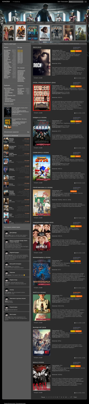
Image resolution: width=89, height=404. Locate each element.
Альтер (12, 289)
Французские (21, 77)
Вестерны (6, 54)
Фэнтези (6, 77)
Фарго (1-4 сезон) (39, 292)
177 (71, 397)
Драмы (6, 60)
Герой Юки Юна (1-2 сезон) (42, 187)
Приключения (7, 69)
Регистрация (64, 1)
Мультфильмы (8, 67)
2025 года (20, 50)
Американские (21, 70)
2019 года (20, 58)
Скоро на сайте (9, 104)
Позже (75, 397)
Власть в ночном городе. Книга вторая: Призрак (18, 241)
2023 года (20, 52)
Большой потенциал (15, 263)
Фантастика (7, 76)
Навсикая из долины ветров (18, 298)
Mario (6, 301)
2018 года (20, 59)
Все (28, 132)
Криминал (6, 64)
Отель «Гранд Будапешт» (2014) (44, 82)
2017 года (20, 60)
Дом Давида (13, 232)
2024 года (20, 51)
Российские (21, 73)
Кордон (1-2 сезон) (39, 117)
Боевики (6, 51)
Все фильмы (7, 50)
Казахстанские (21, 78)
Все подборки (7, 88)
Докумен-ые (7, 59)
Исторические (7, 62)
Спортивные (7, 72)
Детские (6, 58)
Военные (6, 55)
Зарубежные (21, 91)
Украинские (21, 79)
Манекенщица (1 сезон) (41, 257)
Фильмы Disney (9, 101)
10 (65, 397)
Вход (59, 1)
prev (4, 32)
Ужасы (5, 75)
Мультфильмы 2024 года (10, 96)
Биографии (7, 52)
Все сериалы (21, 88)
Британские (21, 72)
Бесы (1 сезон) (38, 362)
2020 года (20, 56)
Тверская (12, 272)
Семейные (7, 71)
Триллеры (6, 73)
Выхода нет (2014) (39, 327)
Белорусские (21, 81)
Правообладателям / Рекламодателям (14, 403)
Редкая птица (13, 279)
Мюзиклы (6, 68)
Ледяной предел (14, 252)
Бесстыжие (13, 314)
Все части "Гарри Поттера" (9, 90)
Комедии (6, 63)
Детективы (7, 56)
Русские (20, 89)
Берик (6, 309)
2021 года (20, 55)
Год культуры (13, 307)
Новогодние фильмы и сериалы (10, 99)
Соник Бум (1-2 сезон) (41, 152)
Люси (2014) (37, 47)
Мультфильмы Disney (9, 93)
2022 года (20, 54)
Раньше (43, 397)
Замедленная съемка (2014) (43, 222)
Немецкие (20, 75)
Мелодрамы (7, 66)
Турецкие (20, 92)
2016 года (20, 62)
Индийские (20, 74)
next (85, 32)
